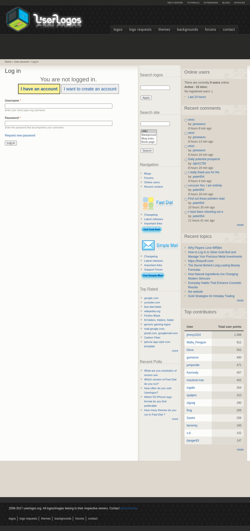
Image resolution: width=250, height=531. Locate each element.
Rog (189, 410)
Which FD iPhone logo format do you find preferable (158, 401)
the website (195, 291)
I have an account (39, 89)
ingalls (191, 387)
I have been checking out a (205, 211)
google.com (151, 298)
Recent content (153, 186)
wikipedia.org (152, 311)
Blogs (226, 2)
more (175, 350)
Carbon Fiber (152, 337)
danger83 (193, 440)
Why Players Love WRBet (205, 248)
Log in (35, 61)
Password (13, 118)
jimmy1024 (194, 335)
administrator (128, 508)
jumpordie (193, 365)
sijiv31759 (199, 163)
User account (21, 61)
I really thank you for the (203, 172)
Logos (118, 29)
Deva (190, 350)
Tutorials (193, 2)
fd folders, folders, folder (159, 320)
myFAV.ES (239, 2)
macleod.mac (195, 380)
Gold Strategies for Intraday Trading (211, 296)
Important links (153, 223)
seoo (191, 119)
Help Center (175, 2)
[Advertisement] (125, 46)
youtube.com (152, 302)
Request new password (20, 135)
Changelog (151, 214)
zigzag (191, 403)
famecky (192, 425)
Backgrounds (187, 29)
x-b (189, 433)
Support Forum (153, 269)
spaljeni (192, 395)
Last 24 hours (197, 97)
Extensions (211, 2)
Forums (210, 29)
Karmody (192, 372)
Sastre (191, 418)
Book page (149, 142)
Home (8, 61)
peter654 (198, 176)
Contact (229, 29)
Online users (152, 182)
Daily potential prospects (204, 159)
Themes (164, 29)
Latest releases (153, 219)
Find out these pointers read (206, 198)
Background (149, 135)
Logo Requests (140, 29)
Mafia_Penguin (196, 342)
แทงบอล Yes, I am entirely (205, 185)
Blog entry (149, 139)
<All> (149, 131)
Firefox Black (152, 315)
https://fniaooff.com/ (201, 261)
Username (13, 100)
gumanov (193, 357)
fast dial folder (153, 306)
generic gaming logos (157, 324)
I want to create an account (90, 89)
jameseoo (199, 124)
